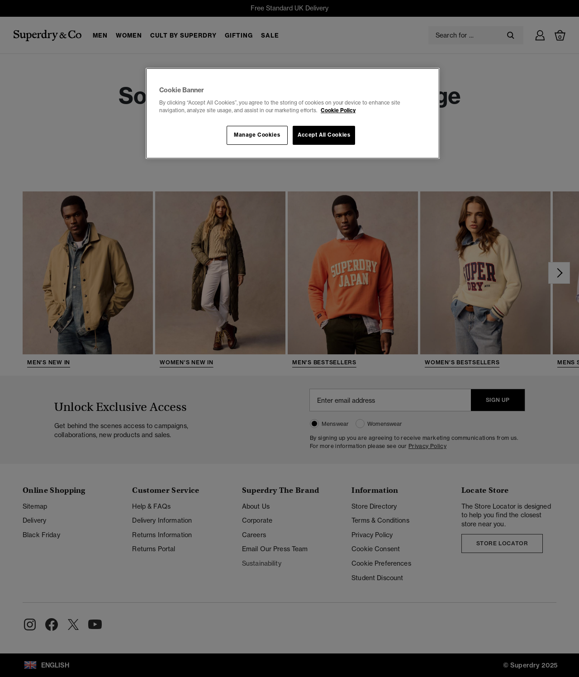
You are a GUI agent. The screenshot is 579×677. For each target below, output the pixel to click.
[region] (293, 113)
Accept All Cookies (324, 135)
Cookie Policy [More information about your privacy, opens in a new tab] (338, 110)
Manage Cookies (257, 135)
